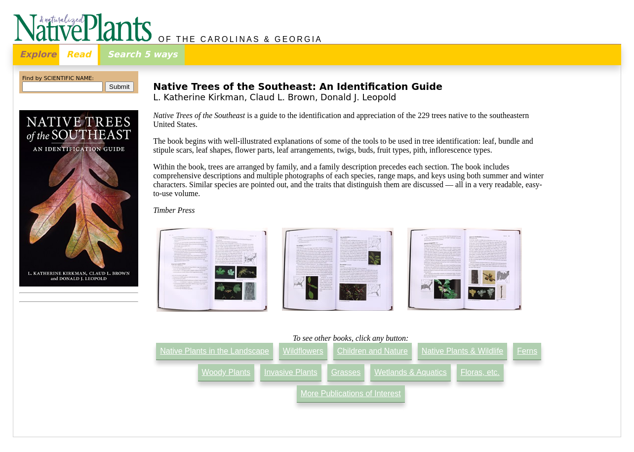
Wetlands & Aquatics (410, 372)
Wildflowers (303, 351)
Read (78, 54)
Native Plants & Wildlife (462, 351)
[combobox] (62, 87)
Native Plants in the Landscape (214, 351)
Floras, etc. (480, 372)
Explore (38, 54)
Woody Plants (226, 372)
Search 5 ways (142, 54)
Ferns (527, 351)
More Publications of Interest (351, 393)
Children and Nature (372, 351)
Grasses (346, 372)
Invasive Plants (290, 372)
